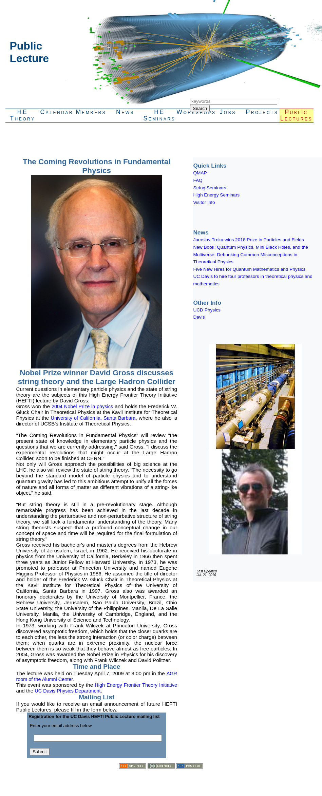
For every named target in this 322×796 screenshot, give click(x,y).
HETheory (22, 115)
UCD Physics (206, 309)
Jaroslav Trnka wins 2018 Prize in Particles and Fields (248, 239)
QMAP (200, 172)
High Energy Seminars (216, 194)
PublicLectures (296, 115)
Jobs (228, 112)
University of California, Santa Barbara (93, 418)
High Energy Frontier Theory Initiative (136, 685)
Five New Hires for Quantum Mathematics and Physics (249, 269)
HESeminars (160, 115)
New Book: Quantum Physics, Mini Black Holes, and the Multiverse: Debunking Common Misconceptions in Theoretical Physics (250, 254)
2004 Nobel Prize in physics (82, 406)
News (125, 112)
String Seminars (209, 187)
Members (91, 112)
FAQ (197, 180)
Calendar (57, 112)
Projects (262, 112)
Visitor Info (204, 202)
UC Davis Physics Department (67, 691)
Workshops (193, 112)
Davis (199, 317)
